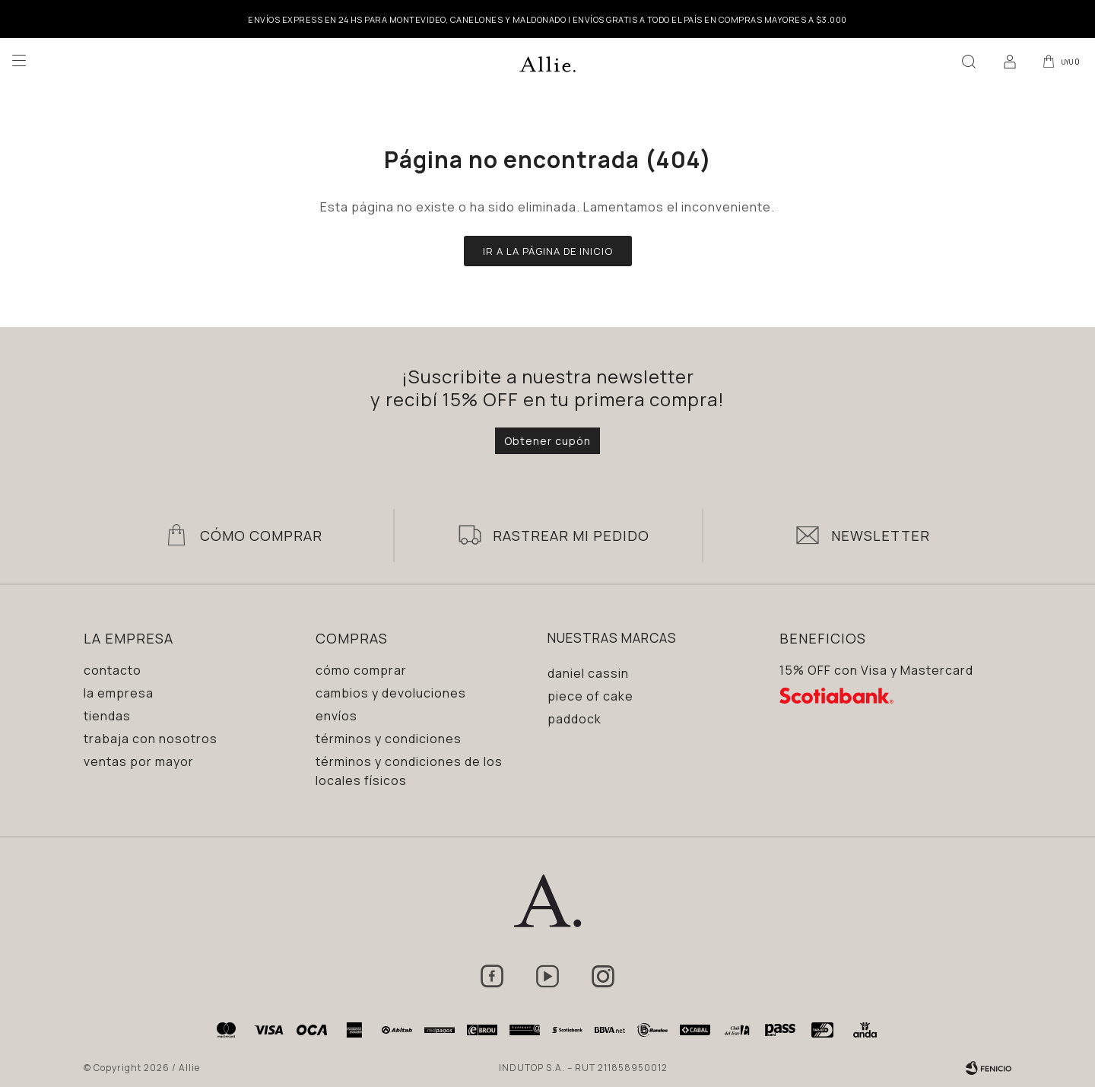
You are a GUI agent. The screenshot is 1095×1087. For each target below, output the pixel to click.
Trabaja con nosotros (150, 738)
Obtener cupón (547, 441)
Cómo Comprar (261, 535)
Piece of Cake (590, 696)
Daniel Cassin (588, 673)
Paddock (574, 718)
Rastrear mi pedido (571, 535)
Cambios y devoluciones (391, 693)
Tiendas (107, 715)
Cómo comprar (361, 670)
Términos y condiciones (389, 738)
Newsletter (880, 535)
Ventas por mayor (139, 761)
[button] (965, 61)
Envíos (336, 715)
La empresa (119, 693)
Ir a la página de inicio (548, 251)
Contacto (112, 670)
